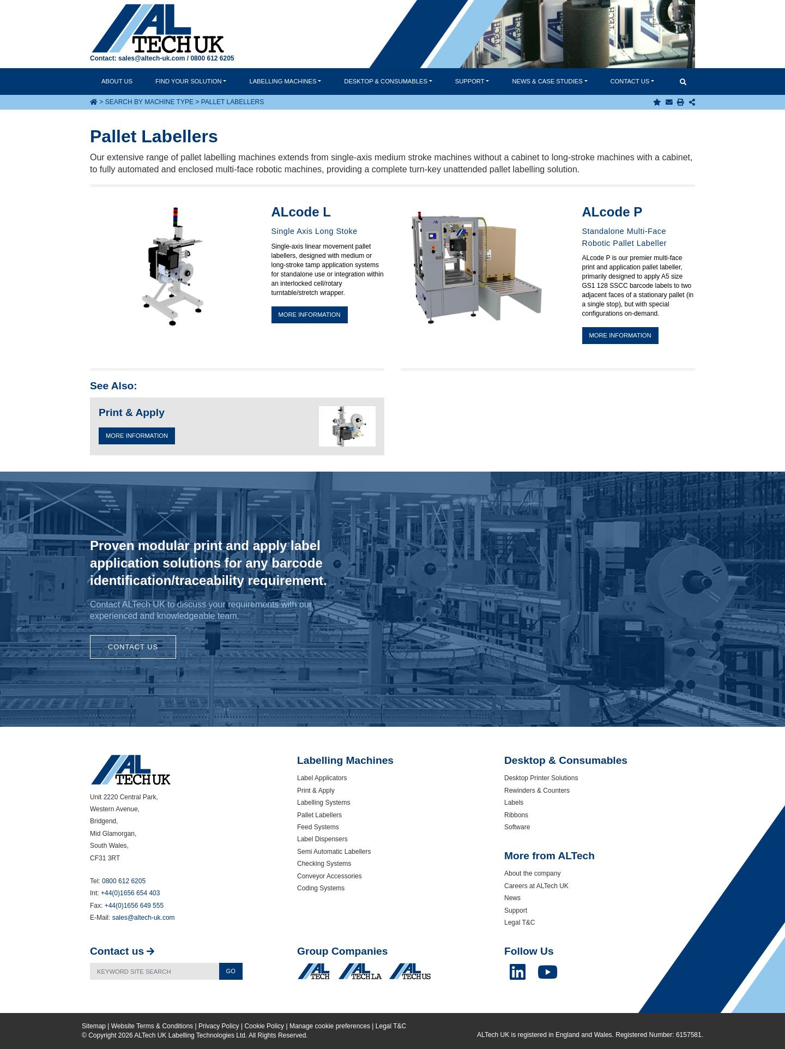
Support (470, 81)
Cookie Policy (264, 1026)
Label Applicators (322, 778)
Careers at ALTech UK (536, 886)
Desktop (385, 81)
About (116, 81)
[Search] (155, 971)
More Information (137, 435)
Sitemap (94, 1026)
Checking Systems (324, 863)
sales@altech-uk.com (151, 58)
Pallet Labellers (319, 815)
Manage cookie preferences (329, 1026)
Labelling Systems (323, 802)
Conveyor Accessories (329, 876)
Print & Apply (316, 790)
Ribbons (516, 815)
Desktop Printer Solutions (541, 778)
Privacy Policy (218, 1026)
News (547, 81)
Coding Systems (321, 888)
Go (230, 971)
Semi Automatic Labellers (334, 851)
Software (517, 827)
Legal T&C (519, 922)
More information (310, 314)
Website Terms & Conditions (152, 1026)
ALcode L (301, 211)
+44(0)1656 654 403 (130, 893)
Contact (630, 81)
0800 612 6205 (212, 58)
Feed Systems (318, 827)
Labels (513, 802)
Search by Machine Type (149, 102)
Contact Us (133, 647)
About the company (532, 873)
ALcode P (612, 211)
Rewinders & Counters (537, 790)
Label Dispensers (322, 839)
